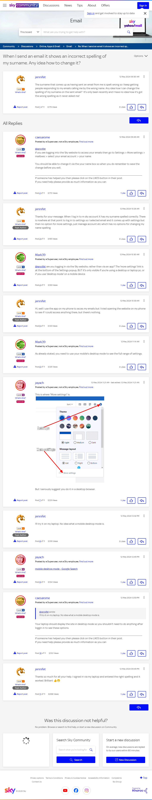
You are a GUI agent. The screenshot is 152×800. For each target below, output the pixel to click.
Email (76, 21)
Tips (80, 5)
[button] (144, 76)
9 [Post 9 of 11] (40, 582)
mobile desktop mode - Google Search (56, 568)
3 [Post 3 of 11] (40, 239)
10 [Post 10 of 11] (40, 653)
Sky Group (117, 782)
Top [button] (145, 777)
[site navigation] (5, 5)
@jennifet (40, 148)
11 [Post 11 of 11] (40, 694)
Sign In (143, 5)
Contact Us (37, 782)
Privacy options (37, 778)
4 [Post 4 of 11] (40, 285)
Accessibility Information (99, 778)
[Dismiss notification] (145, 13)
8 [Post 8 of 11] (40, 541)
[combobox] (82, 32)
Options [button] (138, 55)
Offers (105, 5)
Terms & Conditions (54, 778)
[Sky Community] (24, 5)
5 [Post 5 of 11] (40, 326)
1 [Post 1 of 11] (39, 107)
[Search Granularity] (30, 32)
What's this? (20, 92)
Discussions (51, 5)
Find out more (86, 141)
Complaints (117, 778)
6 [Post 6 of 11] (40, 367)
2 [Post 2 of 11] (40, 193)
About (92, 5)
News (68, 5)
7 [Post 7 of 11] (40, 500)
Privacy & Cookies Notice (75, 778)
